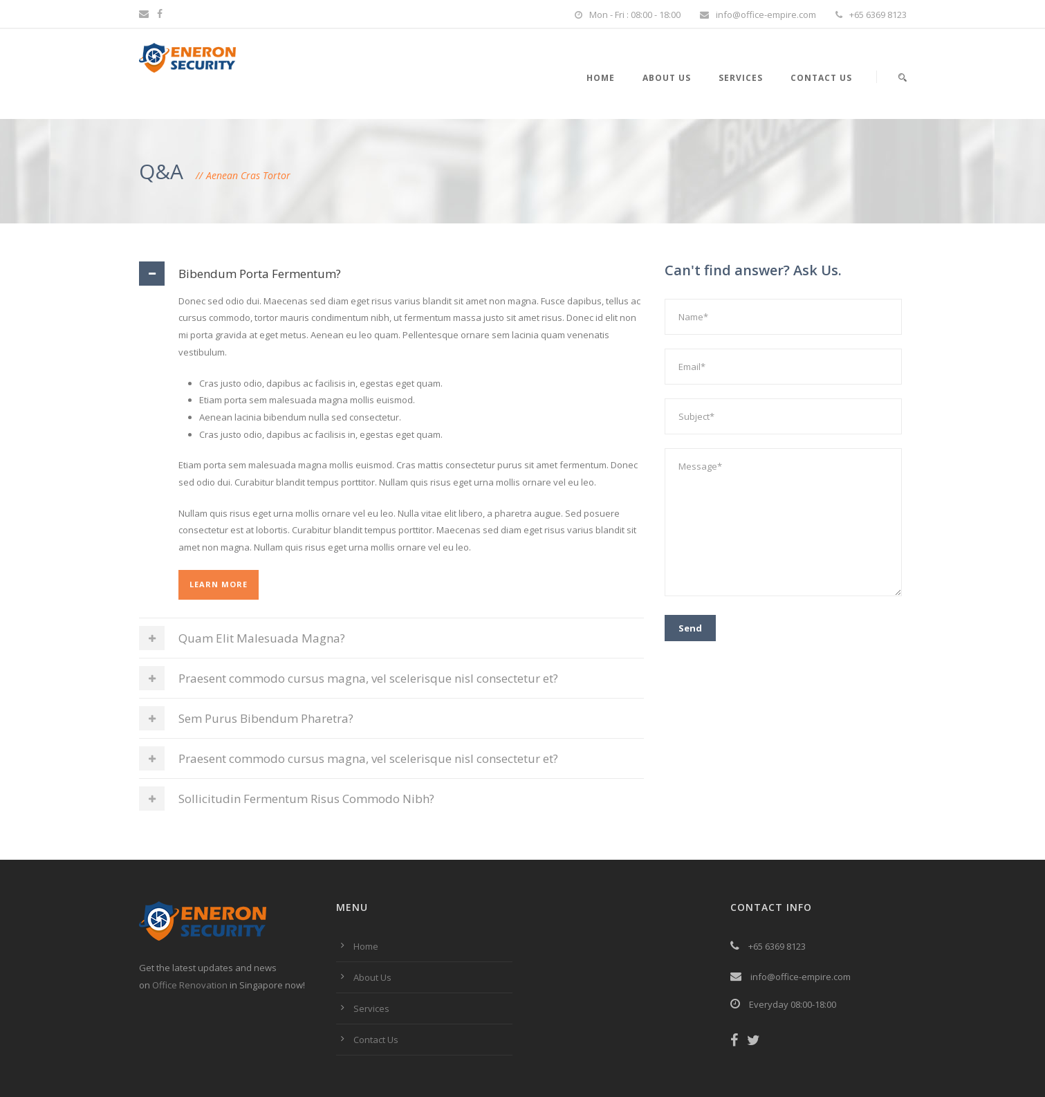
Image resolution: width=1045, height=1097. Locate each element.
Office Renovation (190, 985)
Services (741, 78)
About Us (666, 78)
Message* (784, 522)
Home (600, 78)
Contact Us (821, 78)
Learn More (218, 584)
